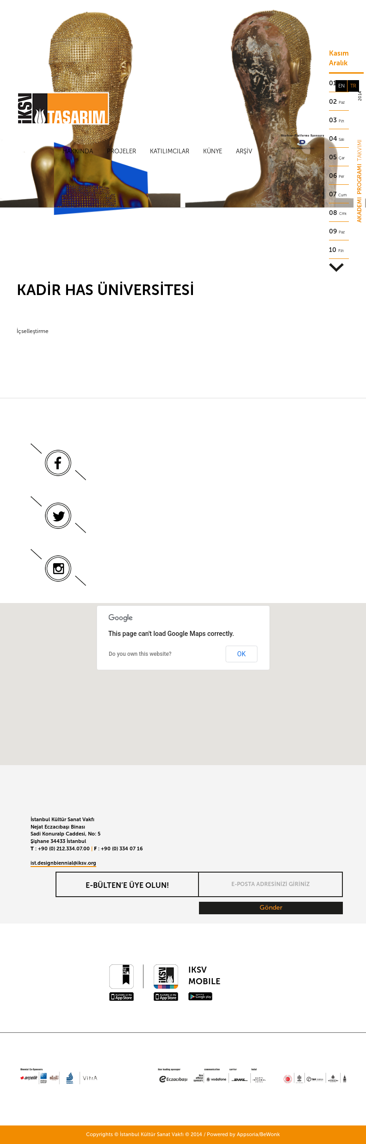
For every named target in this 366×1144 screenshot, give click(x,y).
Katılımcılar (169, 151)
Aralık (338, 63)
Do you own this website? (140, 654)
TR (353, 86)
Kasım (339, 53)
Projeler (121, 151)
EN (341, 86)
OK (241, 654)
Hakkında (77, 151)
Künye (212, 151)
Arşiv (244, 151)
